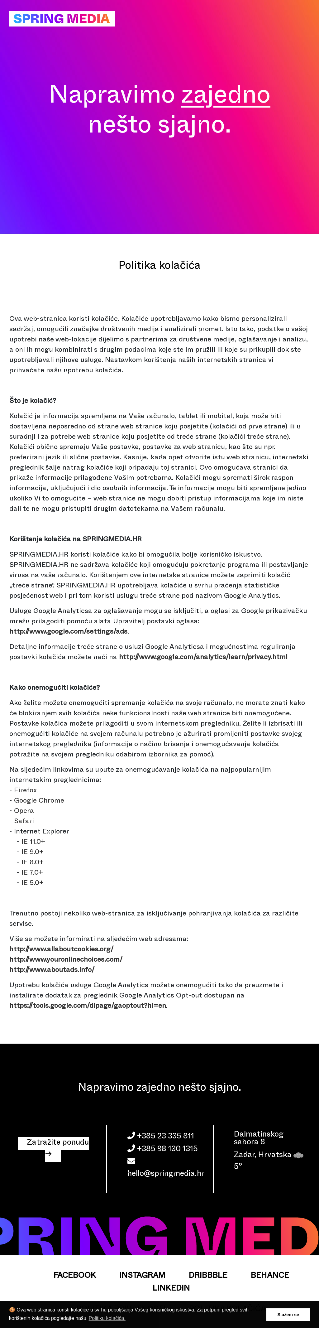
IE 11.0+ (33, 842)
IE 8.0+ (32, 863)
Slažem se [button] (288, 1314)
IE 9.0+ (32, 853)
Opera (24, 812)
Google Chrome (39, 801)
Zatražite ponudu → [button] (58, 1149)
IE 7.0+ (32, 873)
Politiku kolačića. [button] (107, 1318)
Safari (24, 822)
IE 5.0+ (32, 884)
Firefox (25, 791)
